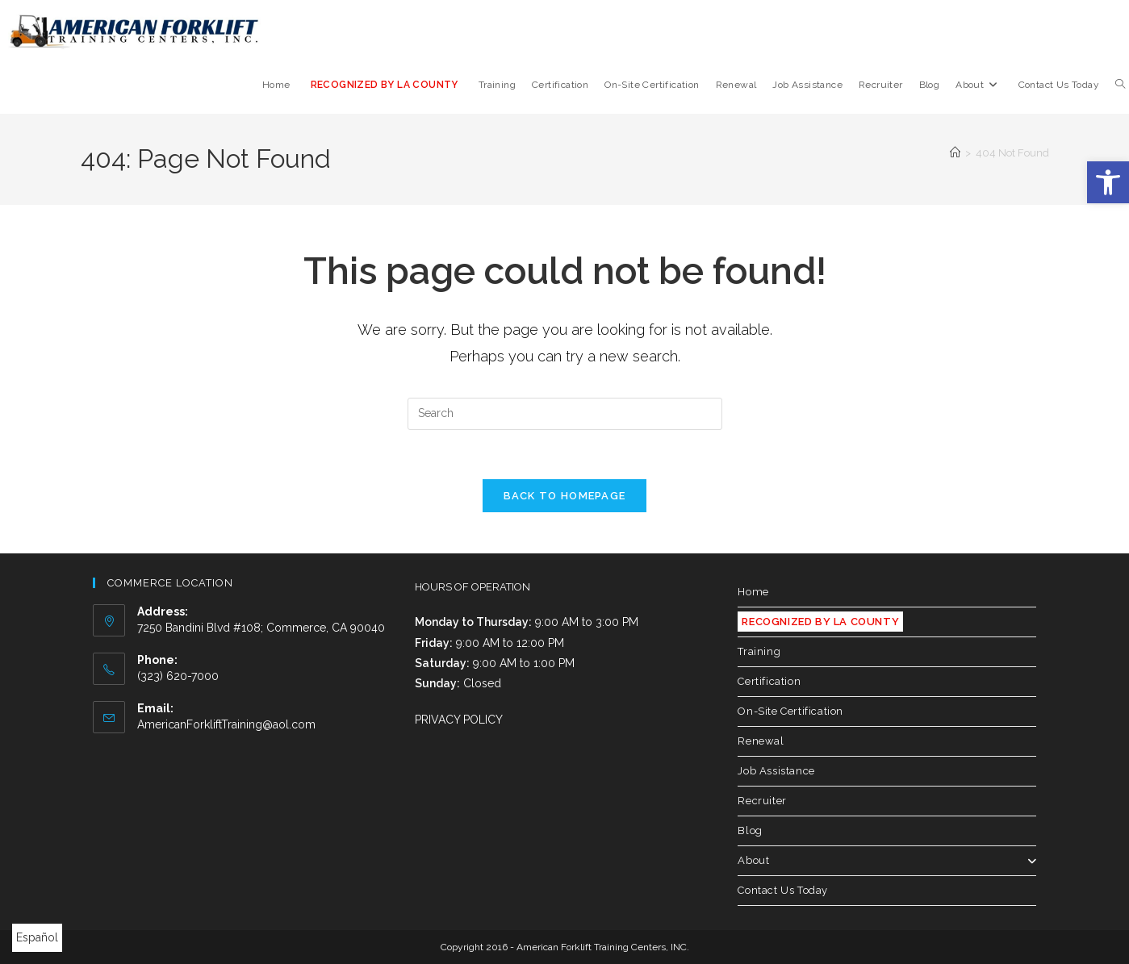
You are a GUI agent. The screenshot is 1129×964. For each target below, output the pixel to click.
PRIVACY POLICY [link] (459, 719)
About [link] (887, 860)
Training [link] (759, 651)
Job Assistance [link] (776, 771)
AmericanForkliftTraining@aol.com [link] (226, 724)
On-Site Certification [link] (790, 711)
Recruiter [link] (762, 801)
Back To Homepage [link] (565, 496)
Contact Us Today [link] (783, 890)
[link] (1108, 182)
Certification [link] (769, 681)
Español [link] (37, 937)
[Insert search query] (565, 414)
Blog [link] (750, 830)
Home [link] (753, 592)
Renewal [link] (761, 741)
